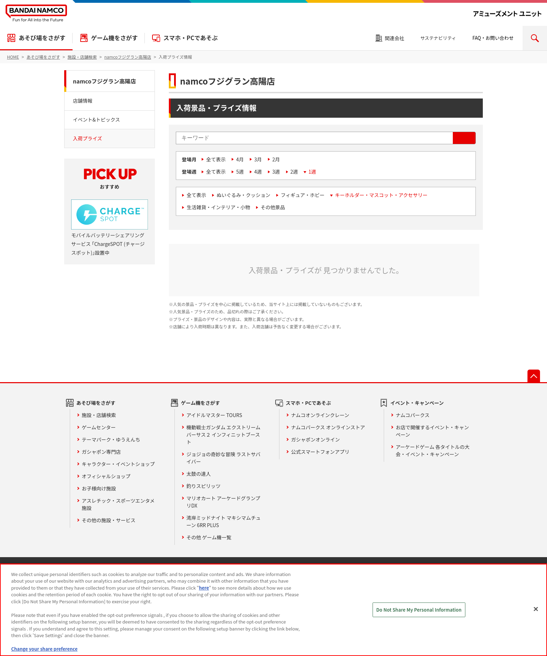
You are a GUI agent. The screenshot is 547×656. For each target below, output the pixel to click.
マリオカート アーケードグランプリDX (223, 502)
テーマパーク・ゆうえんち (111, 439)
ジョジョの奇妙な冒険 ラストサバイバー (223, 458)
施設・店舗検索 (99, 414)
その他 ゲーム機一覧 (208, 537)
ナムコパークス (412, 414)
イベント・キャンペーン (417, 402)
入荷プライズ (87, 138)
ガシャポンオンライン (315, 439)
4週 (258, 171)
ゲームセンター (99, 427)
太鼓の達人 (198, 473)
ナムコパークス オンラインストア (328, 427)
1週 (312, 171)
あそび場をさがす (41, 38)
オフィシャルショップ (106, 476)
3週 (276, 171)
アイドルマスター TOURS (214, 414)
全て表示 (216, 159)
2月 (276, 159)
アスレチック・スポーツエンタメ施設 (118, 504)
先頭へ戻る (533, 376)
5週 (240, 171)
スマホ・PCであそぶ (190, 38)
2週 (294, 171)
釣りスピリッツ (203, 485)
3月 (258, 159)
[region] (273, 610)
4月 (240, 159)
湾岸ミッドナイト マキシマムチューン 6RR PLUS (223, 521)
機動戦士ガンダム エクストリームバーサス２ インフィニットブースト (223, 434)
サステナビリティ (438, 38)
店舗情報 (82, 100)
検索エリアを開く (535, 38)
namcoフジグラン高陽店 (104, 81)
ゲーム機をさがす (114, 38)
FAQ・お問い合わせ (493, 38)
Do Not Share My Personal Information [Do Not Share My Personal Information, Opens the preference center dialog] (419, 609)
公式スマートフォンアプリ (320, 451)
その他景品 (273, 207)
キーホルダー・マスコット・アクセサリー (381, 194)
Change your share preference (44, 649)
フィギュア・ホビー (302, 194)
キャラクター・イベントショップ (118, 463)
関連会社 (394, 38)
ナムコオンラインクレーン (320, 414)
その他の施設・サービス (108, 520)
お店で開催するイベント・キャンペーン (432, 431)
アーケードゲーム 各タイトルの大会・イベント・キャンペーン (433, 450)
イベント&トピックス (96, 119)
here (204, 587)
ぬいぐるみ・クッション (243, 194)
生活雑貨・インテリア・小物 (218, 207)
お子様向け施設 (99, 488)
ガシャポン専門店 (101, 451)
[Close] (536, 609)
